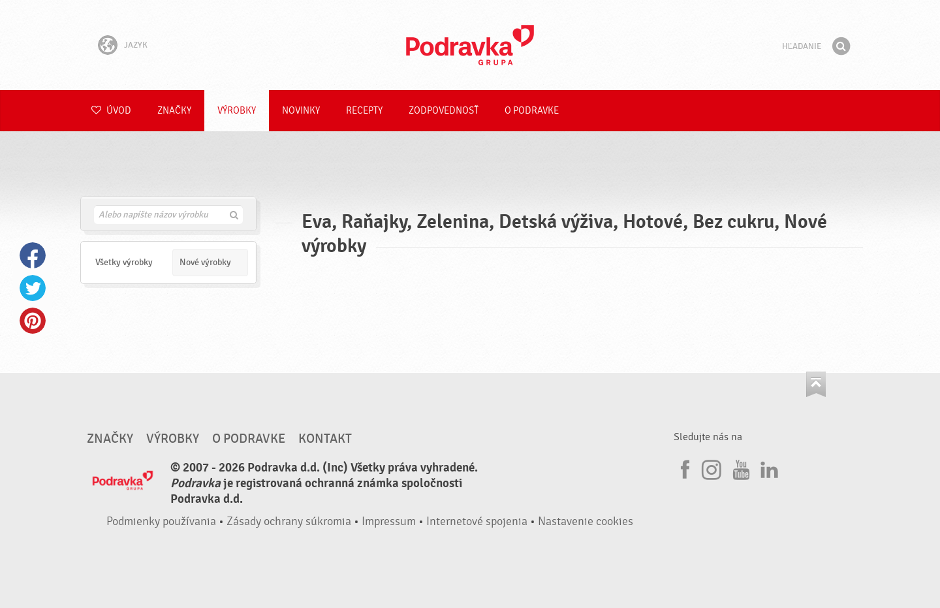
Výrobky (236, 110)
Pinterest (33, 321)
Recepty (364, 110)
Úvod (111, 110)
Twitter (33, 288)
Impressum (389, 521)
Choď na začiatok (816, 384)
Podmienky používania (161, 521)
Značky (174, 110)
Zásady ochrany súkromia (289, 521)
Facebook (33, 255)
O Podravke (532, 110)
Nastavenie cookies (585, 521)
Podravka (470, 45)
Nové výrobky (205, 262)
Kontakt (325, 439)
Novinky (301, 110)
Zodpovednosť (443, 110)
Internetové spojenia (476, 521)
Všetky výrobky (124, 262)
